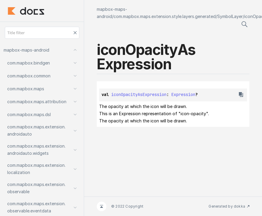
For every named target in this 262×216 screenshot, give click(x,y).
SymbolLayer (230, 16)
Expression (183, 94)
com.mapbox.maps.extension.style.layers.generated (165, 16)
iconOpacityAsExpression (138, 94)
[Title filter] (42, 33)
